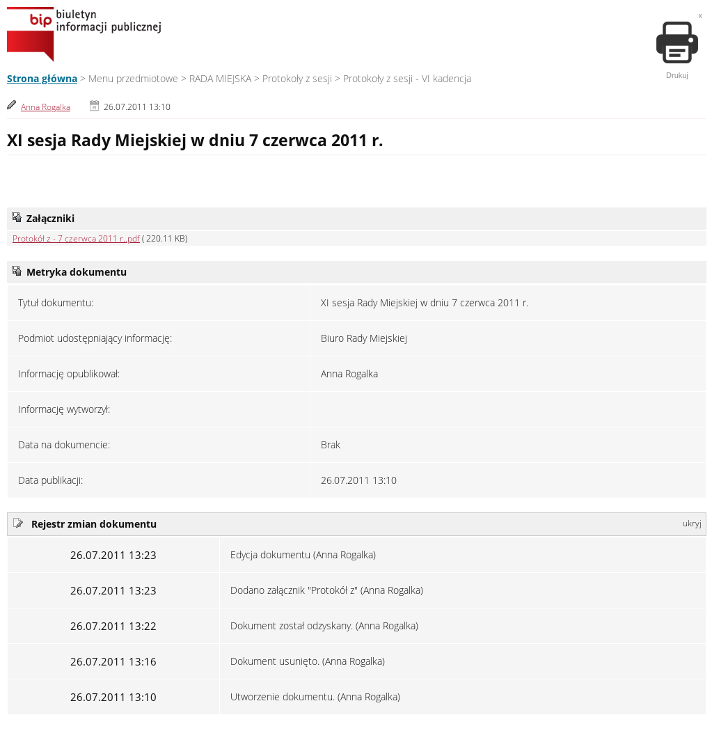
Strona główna (42, 78)
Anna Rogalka (45, 107)
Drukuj (677, 50)
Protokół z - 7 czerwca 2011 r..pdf (76, 238)
